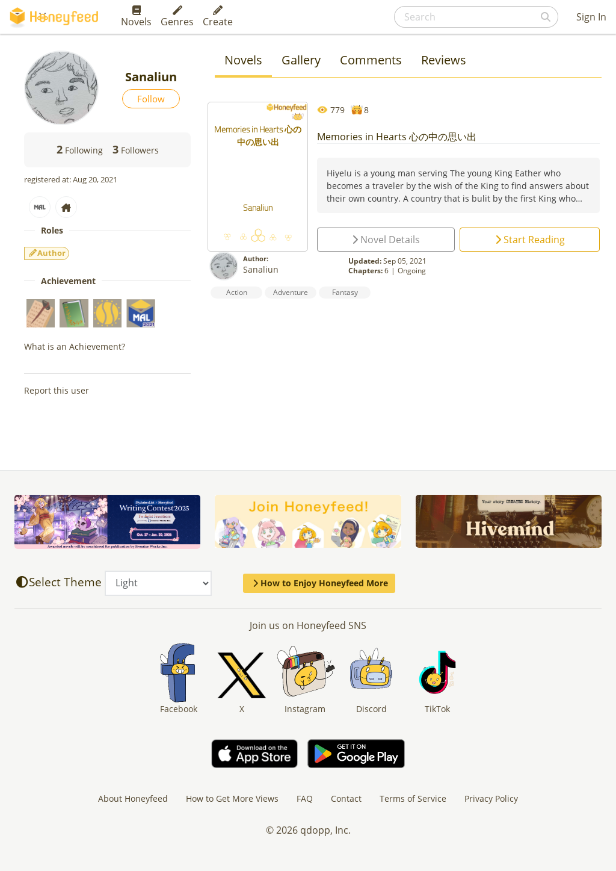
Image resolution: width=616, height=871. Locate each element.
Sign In (591, 16)
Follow (151, 99)
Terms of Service (413, 798)
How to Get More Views (232, 798)
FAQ (305, 798)
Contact (346, 798)
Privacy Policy (491, 798)
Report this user (56, 390)
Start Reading (530, 239)
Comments (371, 60)
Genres (177, 16)
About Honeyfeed (133, 798)
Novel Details (386, 239)
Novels (136, 16)
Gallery (301, 60)
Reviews (443, 60)
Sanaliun (261, 269)
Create (218, 16)
